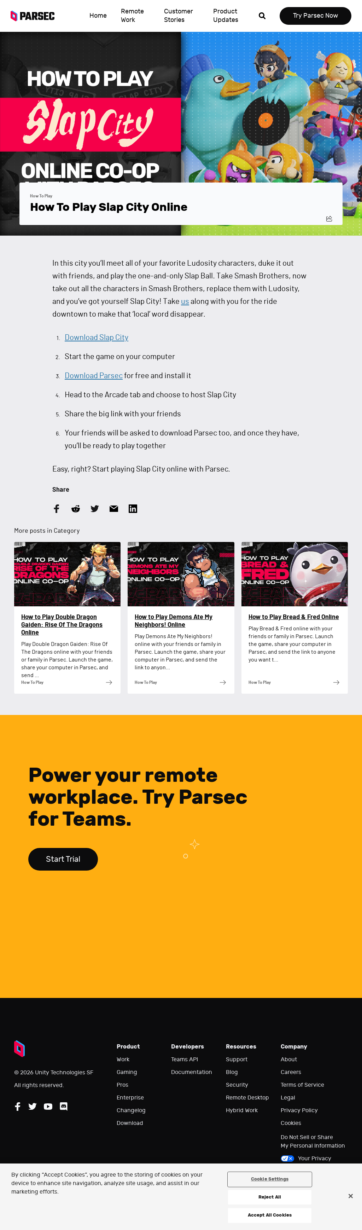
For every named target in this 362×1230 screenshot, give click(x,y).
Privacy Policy (299, 1110)
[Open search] (262, 15)
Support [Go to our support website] (236, 1059)
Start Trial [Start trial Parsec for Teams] (63, 859)
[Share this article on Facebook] (56, 508)
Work (123, 1059)
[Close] (350, 1196)
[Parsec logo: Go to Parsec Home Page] (35, 16)
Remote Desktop (247, 1098)
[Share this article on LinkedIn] (133, 508)
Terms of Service (302, 1085)
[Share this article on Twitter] (94, 508)
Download (130, 1123)
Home (98, 15)
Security (237, 1085)
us (185, 301)
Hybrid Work (242, 1110)
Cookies (291, 1123)
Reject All (269, 1197)
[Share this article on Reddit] (75, 508)
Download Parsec (94, 376)
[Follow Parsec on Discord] (63, 1106)
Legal (288, 1098)
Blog (232, 1072)
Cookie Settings (269, 1179)
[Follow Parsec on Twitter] (32, 1106)
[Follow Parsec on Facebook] (17, 1106)
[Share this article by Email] (114, 508)
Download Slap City (96, 337)
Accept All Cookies (270, 1215)
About (289, 1059)
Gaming (127, 1072)
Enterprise (130, 1098)
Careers (291, 1072)
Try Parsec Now (315, 15)
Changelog (131, 1110)
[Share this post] (329, 218)
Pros (122, 1085)
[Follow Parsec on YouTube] (48, 1106)
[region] (181, 1196)
